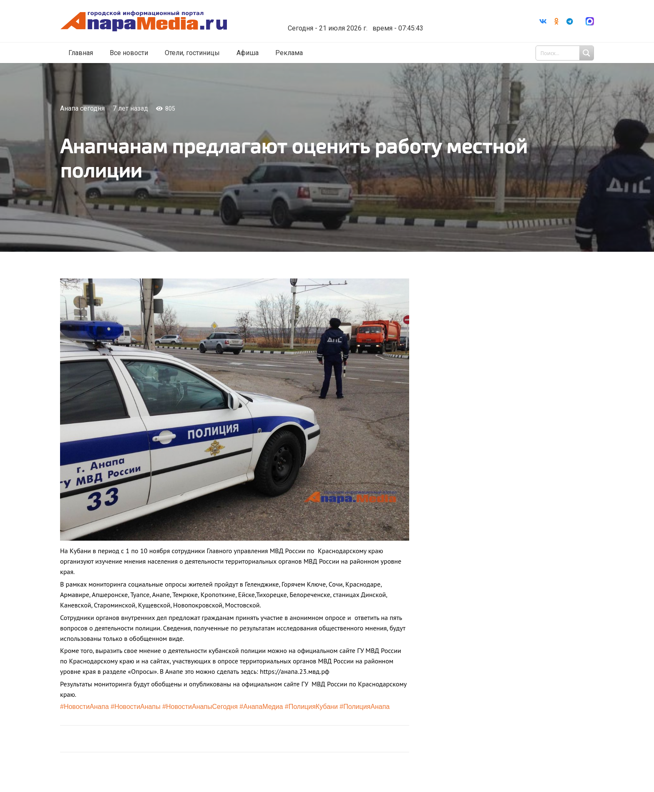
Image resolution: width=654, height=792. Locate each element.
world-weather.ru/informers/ (362, 22)
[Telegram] (569, 21)
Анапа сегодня (82, 108)
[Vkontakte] (543, 21)
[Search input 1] (566, 53)
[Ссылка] (153, 21)
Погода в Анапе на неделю (362, 15)
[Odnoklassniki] (556, 21)
